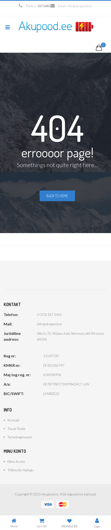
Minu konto (16, 461)
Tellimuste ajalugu (20, 470)
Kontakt (13, 420)
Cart (42, 523)
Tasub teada (16, 429)
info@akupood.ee (79, 6)
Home (14, 523)
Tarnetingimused (19, 437)
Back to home (57, 195)
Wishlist (69, 523)
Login (97, 523)
